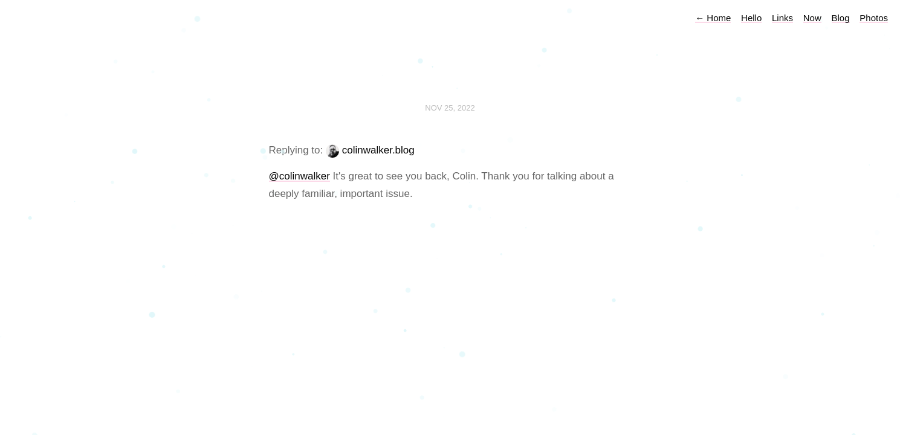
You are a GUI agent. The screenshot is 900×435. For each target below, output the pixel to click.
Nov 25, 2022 (449, 107)
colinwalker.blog (378, 150)
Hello (751, 18)
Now (812, 18)
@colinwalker (299, 176)
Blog (841, 18)
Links (782, 18)
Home (713, 18)
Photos (874, 18)
